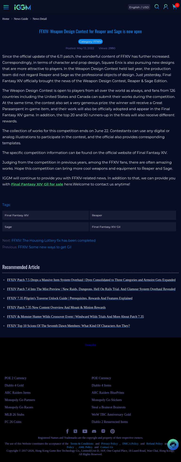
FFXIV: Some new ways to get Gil (44, 247)
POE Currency (101, 378)
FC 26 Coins (13, 422)
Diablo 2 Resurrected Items (110, 422)
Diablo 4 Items (101, 385)
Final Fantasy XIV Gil (106, 227)
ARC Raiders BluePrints (108, 392)
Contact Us (106, 447)
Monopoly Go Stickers (107, 400)
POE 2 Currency (16, 378)
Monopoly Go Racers (19, 407)
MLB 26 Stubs (14, 414)
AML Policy (85, 447)
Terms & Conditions (82, 443)
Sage (8, 227)
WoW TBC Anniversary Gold (111, 414)
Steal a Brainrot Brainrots (108, 407)
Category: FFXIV (90, 41)
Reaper (97, 215)
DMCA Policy (130, 443)
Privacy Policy (109, 443)
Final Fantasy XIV (17, 215)
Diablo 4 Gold (14, 385)
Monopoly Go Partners (20, 400)
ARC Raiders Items (18, 392)
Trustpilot (90, 345)
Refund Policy (154, 443)
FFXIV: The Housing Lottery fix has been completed (53, 240)
